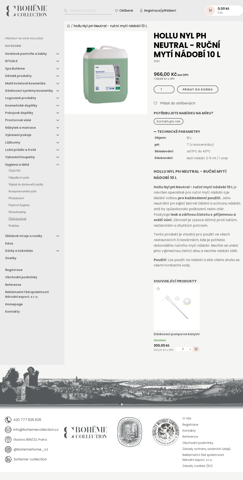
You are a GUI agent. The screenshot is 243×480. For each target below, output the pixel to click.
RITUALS (11, 61)
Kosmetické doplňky (21, 105)
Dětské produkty (18, 76)
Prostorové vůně (18, 120)
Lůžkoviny (12, 142)
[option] (16, 29)
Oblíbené (126, 10)
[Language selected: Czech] (23, 29)
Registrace (14, 270)
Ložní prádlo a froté (20, 150)
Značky (10, 258)
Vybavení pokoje (18, 135)
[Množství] (164, 89)
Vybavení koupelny (20, 157)
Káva (9, 243)
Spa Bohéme (15, 68)
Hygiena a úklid (17, 164)
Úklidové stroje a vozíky (23, 236)
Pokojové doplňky (19, 113)
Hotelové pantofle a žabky (26, 54)
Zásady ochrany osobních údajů (206, 449)
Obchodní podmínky (21, 277)
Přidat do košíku (198, 89)
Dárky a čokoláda (19, 251)
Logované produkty (20, 98)
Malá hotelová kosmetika (25, 83)
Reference (13, 285)
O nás (186, 418)
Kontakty (12, 311)
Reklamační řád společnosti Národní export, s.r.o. (27, 294)
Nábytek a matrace (20, 127)
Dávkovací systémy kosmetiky (29, 91)
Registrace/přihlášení (160, 10)
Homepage (14, 304)
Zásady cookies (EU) (197, 466)
